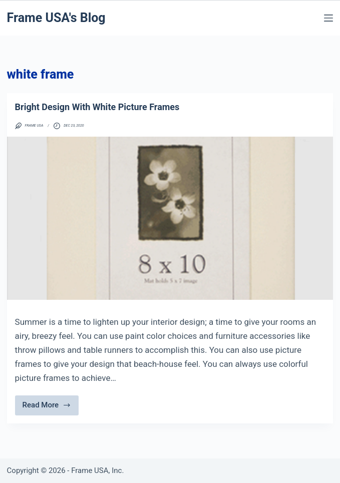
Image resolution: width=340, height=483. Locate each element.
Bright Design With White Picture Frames (97, 107)
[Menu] (328, 18)
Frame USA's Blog (56, 18)
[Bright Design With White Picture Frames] (170, 218)
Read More (47, 407)
